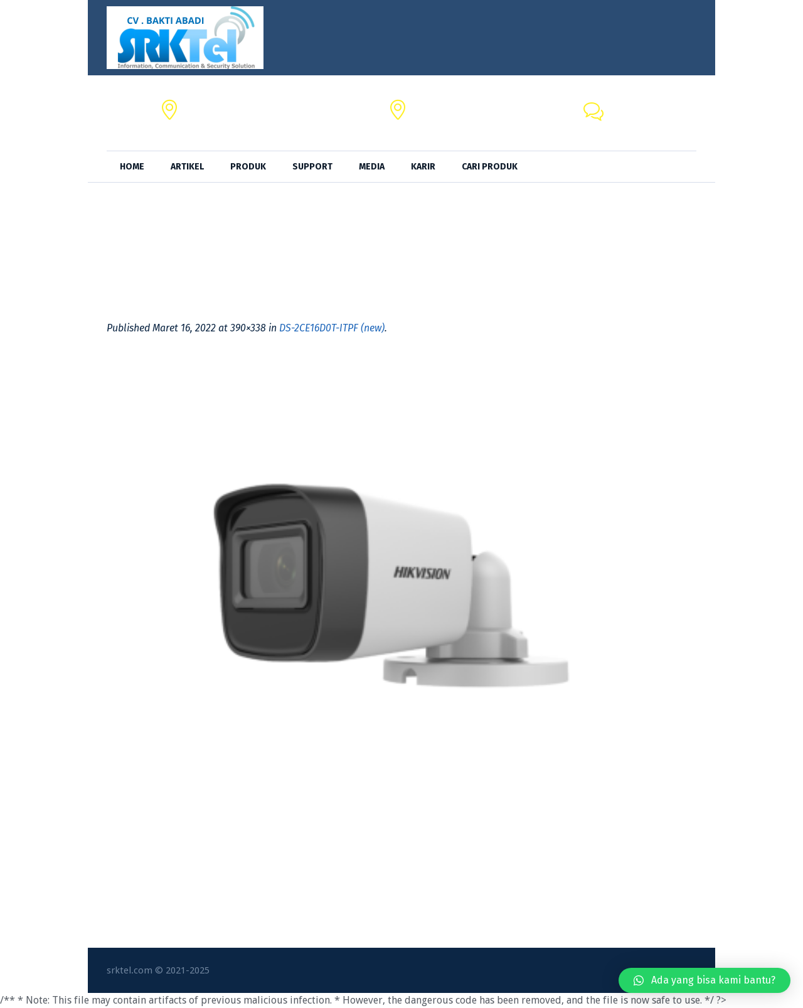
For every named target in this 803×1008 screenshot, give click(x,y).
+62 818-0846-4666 (652, 120)
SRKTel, (430, 106)
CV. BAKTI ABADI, (222, 106)
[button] (704, 980)
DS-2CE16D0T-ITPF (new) (332, 328)
